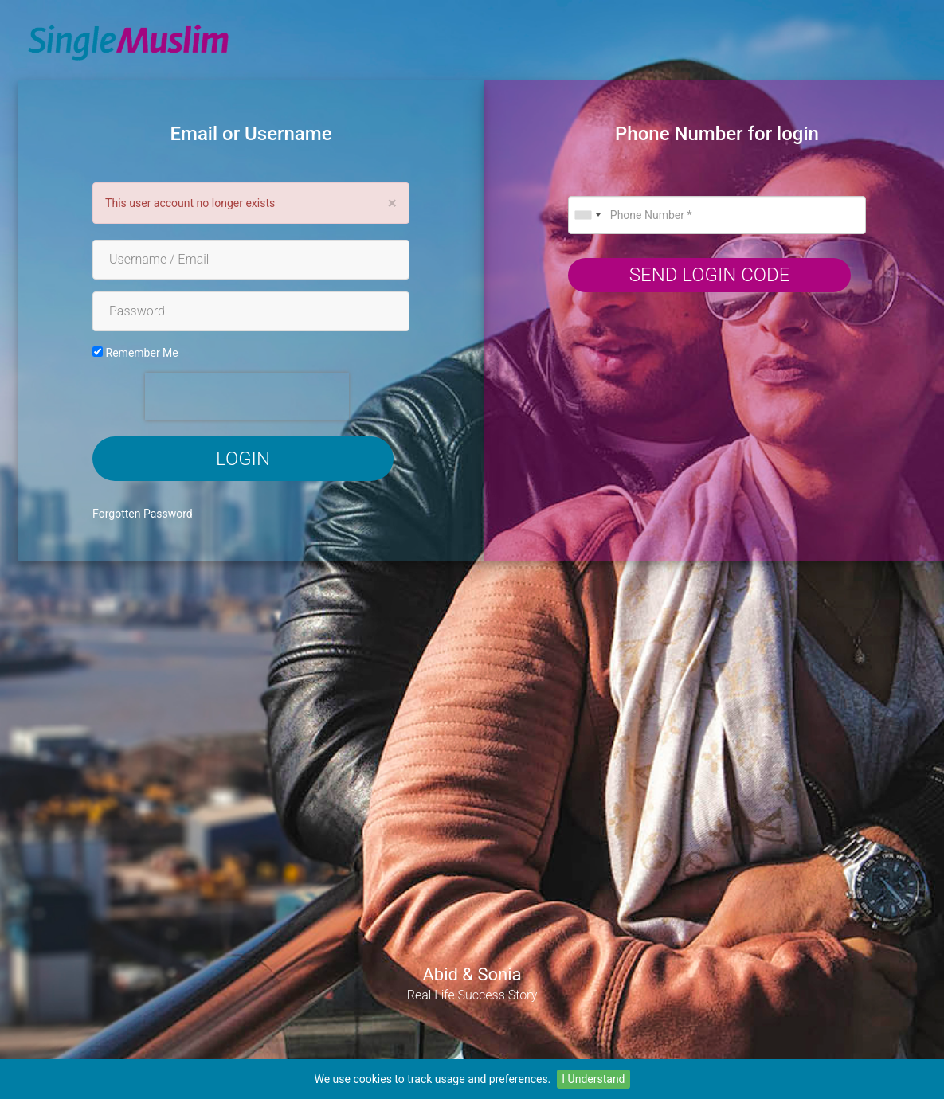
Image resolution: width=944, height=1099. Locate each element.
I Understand (593, 1079)
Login (243, 459)
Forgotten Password (142, 513)
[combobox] (587, 215)
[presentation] (247, 396)
